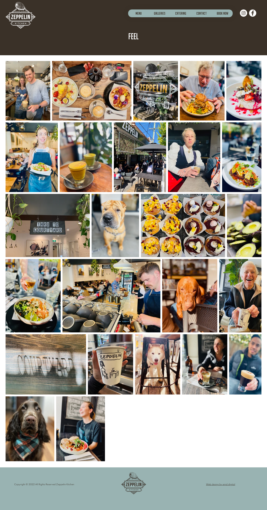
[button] (159, 13)
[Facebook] (252, 13)
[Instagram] (243, 13)
